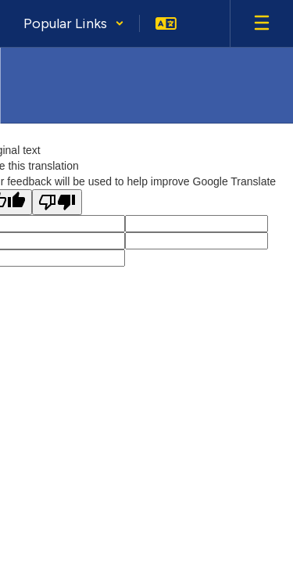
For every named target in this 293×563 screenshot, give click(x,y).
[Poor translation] (57, 202)
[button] (74, 23)
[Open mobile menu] (261, 23)
